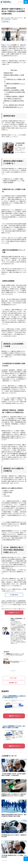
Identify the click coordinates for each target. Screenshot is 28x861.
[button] (26, 2)
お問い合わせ (22, 1)
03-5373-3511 (19, 1)
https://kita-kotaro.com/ (16, 623)
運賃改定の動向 (8, 73)
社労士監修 (6, 21)
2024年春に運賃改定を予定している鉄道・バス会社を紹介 (13, 856)
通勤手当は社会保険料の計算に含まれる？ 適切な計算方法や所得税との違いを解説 (13, 815)
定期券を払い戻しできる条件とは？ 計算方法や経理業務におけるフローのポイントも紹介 (13, 795)
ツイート (13, 670)
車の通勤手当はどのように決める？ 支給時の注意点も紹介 (13, 835)
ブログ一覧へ (13, 678)
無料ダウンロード (14, 716)
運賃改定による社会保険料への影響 (14, 90)
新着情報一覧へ (13, 683)
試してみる (20, 1)
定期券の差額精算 (11, 88)
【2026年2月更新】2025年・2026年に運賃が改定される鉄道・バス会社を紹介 (13, 774)
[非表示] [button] (15, 70)
